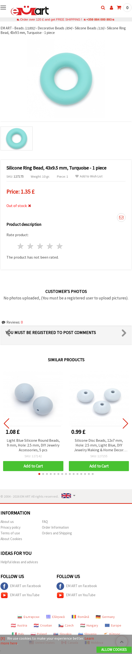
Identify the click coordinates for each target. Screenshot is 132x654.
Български (28, 616)
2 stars (31, 246)
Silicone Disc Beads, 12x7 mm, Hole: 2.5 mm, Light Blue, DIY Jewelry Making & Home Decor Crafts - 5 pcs (98, 445)
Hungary (89, 625)
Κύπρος (111, 634)
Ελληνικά (55, 616)
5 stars (60, 246)
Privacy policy (10, 527)
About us (7, 521)
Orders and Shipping (57, 533)
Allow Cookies (114, 649)
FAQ (45, 521)
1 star (21, 246)
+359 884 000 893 (99, 19)
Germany (105, 617)
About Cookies (11, 539)
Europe (113, 625)
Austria (19, 625)
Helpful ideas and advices (19, 562)
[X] (2, 638)
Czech (66, 625)
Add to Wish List (88, 176)
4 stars (50, 246)
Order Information (55, 527)
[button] (39, 474)
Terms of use (10, 533)
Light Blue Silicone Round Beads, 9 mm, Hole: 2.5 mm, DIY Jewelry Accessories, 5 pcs (33, 445)
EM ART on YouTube (20, 595)
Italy (18, 634)
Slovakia (62, 634)
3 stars (40, 246)
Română (80, 616)
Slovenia (87, 634)
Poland (39, 634)
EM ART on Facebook (20, 586)
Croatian (43, 625)
